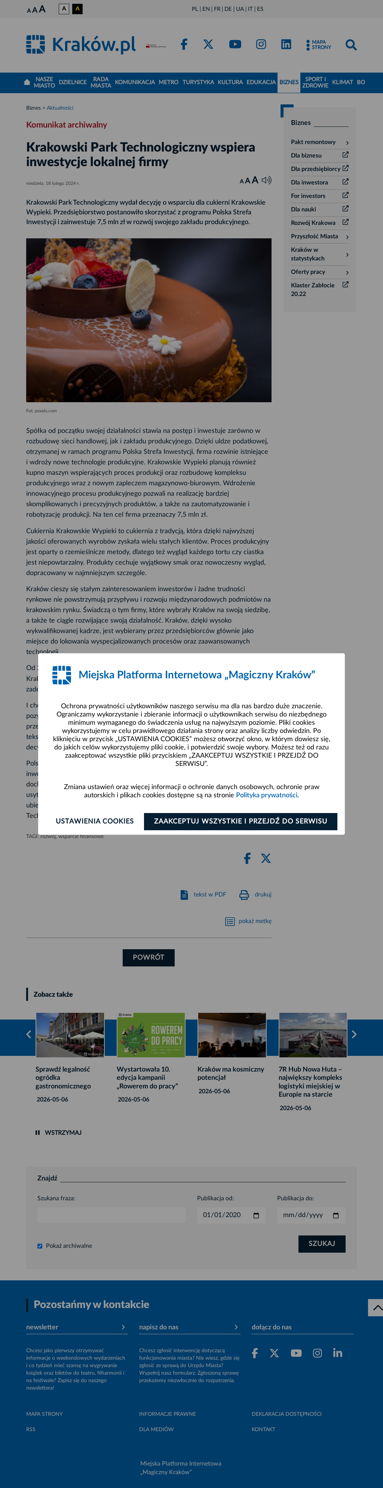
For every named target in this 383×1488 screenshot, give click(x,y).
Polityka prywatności (266, 795)
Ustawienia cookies (95, 821)
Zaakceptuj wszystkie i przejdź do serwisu (240, 821)
